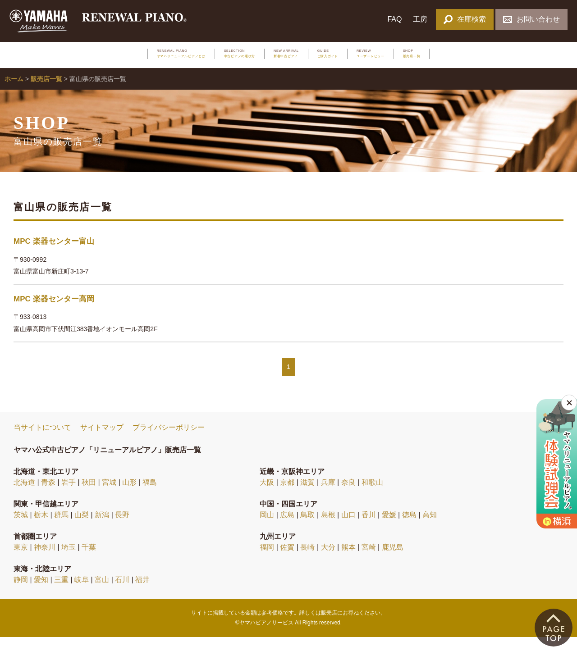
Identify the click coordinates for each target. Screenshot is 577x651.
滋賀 (307, 496)
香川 (369, 528)
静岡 (21, 593)
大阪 (267, 496)
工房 (420, 19)
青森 (48, 496)
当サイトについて (42, 441)
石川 (122, 593)
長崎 (307, 561)
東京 (21, 561)
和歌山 (372, 496)
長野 (122, 528)
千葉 (89, 561)
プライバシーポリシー (169, 441)
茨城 (21, 528)
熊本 (348, 561)
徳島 (409, 528)
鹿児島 (392, 561)
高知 (429, 528)
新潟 (102, 528)
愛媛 (389, 528)
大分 (328, 561)
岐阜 (81, 593)
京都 (287, 496)
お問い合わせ (531, 19)
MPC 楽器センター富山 (54, 255)
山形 (129, 496)
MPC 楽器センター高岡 (54, 312)
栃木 (41, 528)
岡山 (267, 528)
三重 (61, 593)
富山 (102, 593)
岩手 (68, 496)
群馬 (61, 528)
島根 (328, 528)
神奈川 (44, 561)
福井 (142, 593)
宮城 (109, 496)
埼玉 (68, 561)
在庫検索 (464, 19)
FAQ (394, 19)
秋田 (89, 496)
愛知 (41, 593)
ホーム (14, 92)
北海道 (24, 496)
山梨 (81, 528)
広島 (287, 528)
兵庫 (328, 496)
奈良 (348, 496)
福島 (149, 496)
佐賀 (287, 561)
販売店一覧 (46, 92)
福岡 (267, 561)
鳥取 (307, 528)
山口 (348, 528)
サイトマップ (102, 441)
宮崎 (369, 561)
